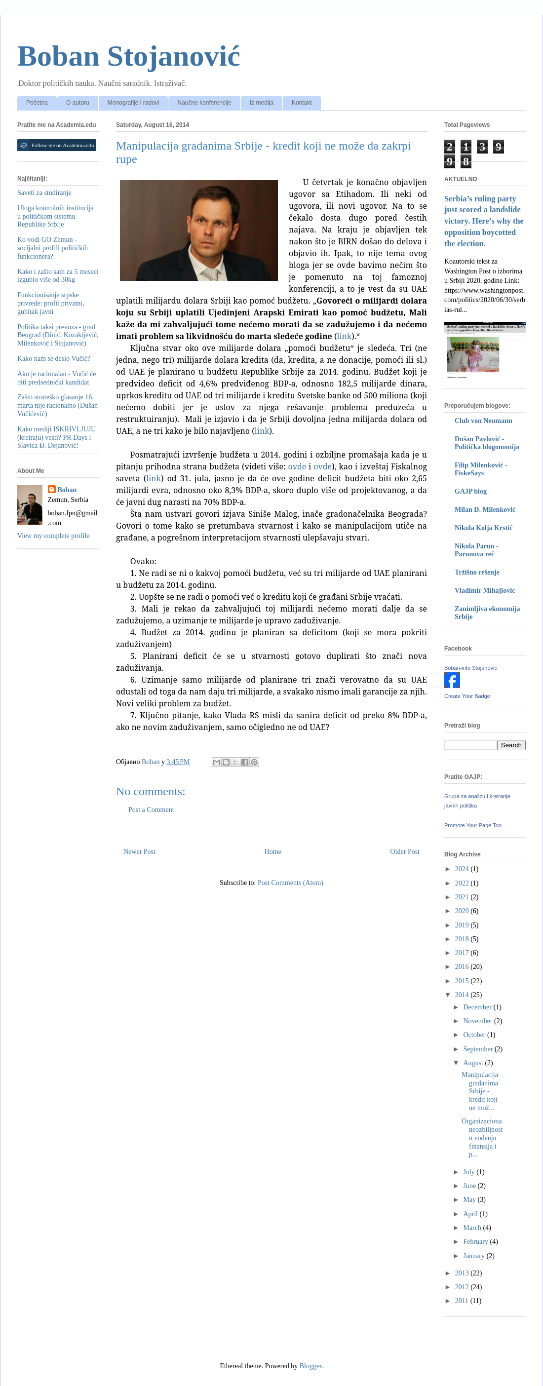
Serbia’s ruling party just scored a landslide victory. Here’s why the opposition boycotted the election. (484, 221)
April (471, 1214)
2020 (463, 911)
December (478, 1007)
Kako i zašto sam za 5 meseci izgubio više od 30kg (58, 276)
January (474, 1256)
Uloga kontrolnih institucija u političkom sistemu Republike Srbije (55, 216)
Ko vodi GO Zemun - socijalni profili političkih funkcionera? (52, 248)
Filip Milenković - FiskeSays (481, 469)
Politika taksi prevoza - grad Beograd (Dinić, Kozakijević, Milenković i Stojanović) (58, 335)
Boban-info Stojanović (470, 668)
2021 (463, 897)
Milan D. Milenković (485, 509)
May (470, 1199)
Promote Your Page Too (473, 825)
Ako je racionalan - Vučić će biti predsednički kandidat (56, 378)
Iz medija (261, 102)
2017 (463, 953)
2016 (463, 966)
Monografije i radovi (133, 102)
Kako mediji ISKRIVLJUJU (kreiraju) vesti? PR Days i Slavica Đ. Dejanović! (56, 437)
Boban (67, 490)
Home (273, 851)
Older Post (405, 851)
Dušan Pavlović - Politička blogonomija (487, 443)
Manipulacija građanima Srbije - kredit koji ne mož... (480, 1091)
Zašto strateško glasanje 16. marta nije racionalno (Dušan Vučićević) (57, 405)
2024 (463, 869)
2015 (463, 981)
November (478, 1021)
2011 (462, 1301)
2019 (463, 925)
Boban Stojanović (128, 55)
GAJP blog (471, 491)
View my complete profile (53, 535)
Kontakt (302, 102)
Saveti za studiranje (44, 192)
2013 (463, 1273)
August (474, 1063)
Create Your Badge (467, 696)
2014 (463, 995)
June (470, 1186)
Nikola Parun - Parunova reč (477, 550)
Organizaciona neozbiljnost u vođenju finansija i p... (482, 1137)
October (475, 1035)
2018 (463, 939)
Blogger (310, 1366)
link (262, 430)
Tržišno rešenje (477, 572)
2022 (463, 883)
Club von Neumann (483, 420)
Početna (37, 102)
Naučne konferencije (204, 102)
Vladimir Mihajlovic (485, 590)
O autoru (77, 102)
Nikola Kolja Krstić (483, 528)
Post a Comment (151, 809)
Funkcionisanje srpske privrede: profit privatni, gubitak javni (50, 303)
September (478, 1049)
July (469, 1172)
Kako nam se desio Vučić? (53, 358)
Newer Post (139, 851)
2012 (463, 1287)
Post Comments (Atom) (290, 882)
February (476, 1241)
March (473, 1228)
